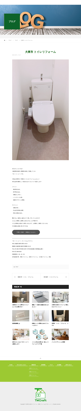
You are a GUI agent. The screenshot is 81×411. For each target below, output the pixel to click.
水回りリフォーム (33, 368)
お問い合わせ (68, 364)
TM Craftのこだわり (21, 364)
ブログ (19, 55)
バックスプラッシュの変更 (58, 342)
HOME (10, 364)
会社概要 (59, 364)
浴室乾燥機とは (16, 323)
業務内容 (34, 364)
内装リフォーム (32, 371)
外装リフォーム (32, 375)
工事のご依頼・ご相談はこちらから (26, 232)
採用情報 (43, 364)
